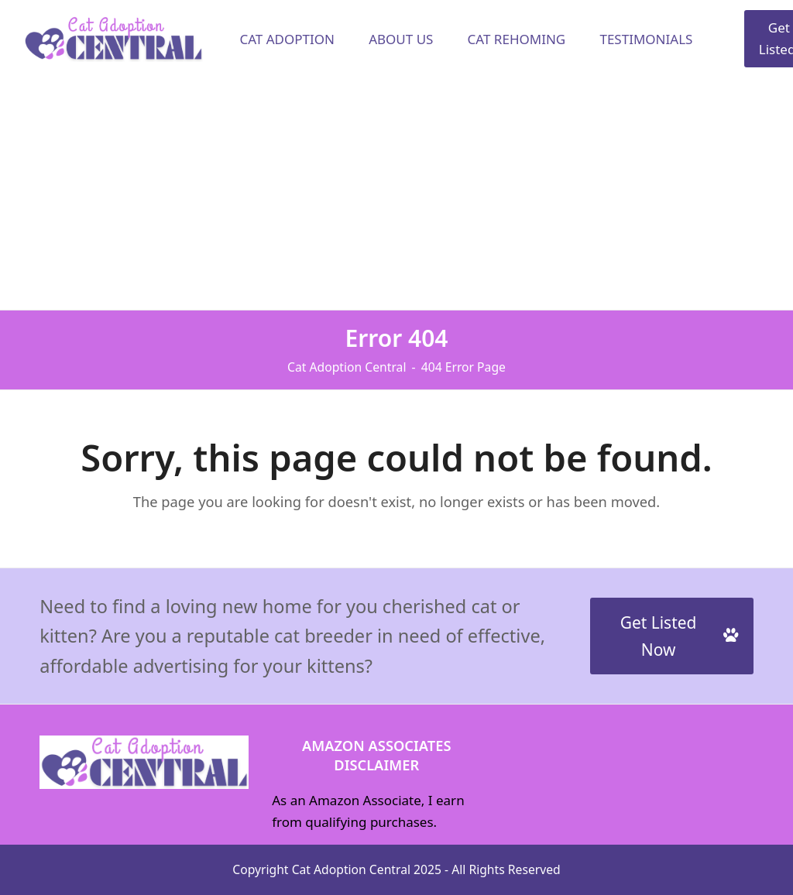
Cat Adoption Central (351, 869)
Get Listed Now (679, 636)
